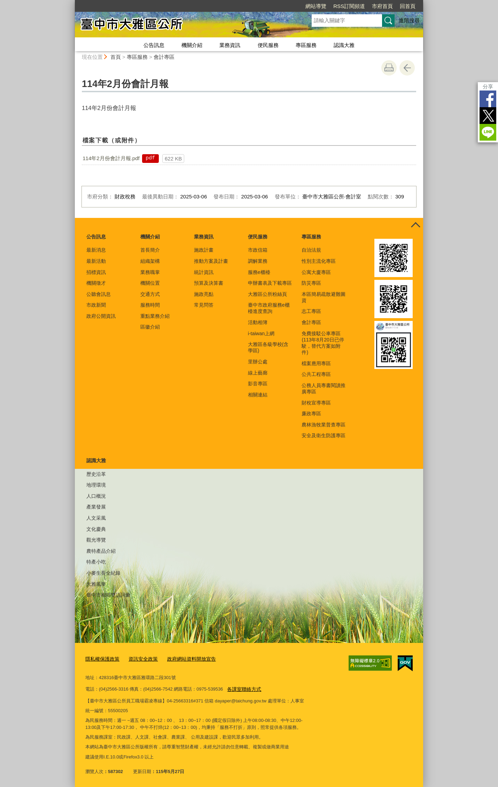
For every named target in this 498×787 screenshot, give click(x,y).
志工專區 (311, 311)
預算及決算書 (208, 283)
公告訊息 (153, 45)
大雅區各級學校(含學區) (268, 347)
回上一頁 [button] (407, 68)
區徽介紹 (150, 327)
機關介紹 (191, 45)
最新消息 (96, 250)
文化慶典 (96, 529)
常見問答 (203, 305)
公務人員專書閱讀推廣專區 (323, 388)
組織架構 (150, 261)
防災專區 (311, 283)
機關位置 (150, 283)
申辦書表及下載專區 (270, 283)
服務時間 (150, 305)
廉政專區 (311, 413)
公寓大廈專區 (316, 272)
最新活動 (96, 261)
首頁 (115, 57)
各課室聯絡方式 (243, 688)
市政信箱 (257, 250)
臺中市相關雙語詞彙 (108, 595)
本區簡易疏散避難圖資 (323, 297)
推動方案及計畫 (211, 261)
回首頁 (407, 6)
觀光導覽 (96, 540)
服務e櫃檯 (259, 272)
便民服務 (268, 45)
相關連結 (257, 395)
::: (72, 3)
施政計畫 (203, 250)
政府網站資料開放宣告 (185, 658)
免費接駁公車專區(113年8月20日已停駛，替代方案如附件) (323, 343)
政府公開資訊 (101, 316)
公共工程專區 (316, 374)
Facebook (488, 98)
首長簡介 (150, 250)
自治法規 (311, 250)
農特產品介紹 (101, 551)
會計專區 (164, 57)
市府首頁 (382, 6)
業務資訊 (229, 45)
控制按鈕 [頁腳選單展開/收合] (415, 225)
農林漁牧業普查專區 (323, 424)
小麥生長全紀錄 (103, 573)
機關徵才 (96, 283)
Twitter (488, 115)
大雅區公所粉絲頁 (267, 294)
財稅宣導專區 (316, 403)
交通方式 (150, 294)
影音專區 (257, 383)
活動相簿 (257, 322)
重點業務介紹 (155, 316)
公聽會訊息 (98, 294)
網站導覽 (315, 6)
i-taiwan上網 (261, 333)
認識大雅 (344, 45)
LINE (488, 132)
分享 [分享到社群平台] (488, 86)
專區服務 (306, 45)
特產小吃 (96, 562)
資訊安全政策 (139, 658)
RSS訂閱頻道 (349, 6)
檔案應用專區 (316, 363)
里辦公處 (257, 361)
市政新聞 (96, 305)
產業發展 (96, 507)
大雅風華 (96, 584)
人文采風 (96, 518)
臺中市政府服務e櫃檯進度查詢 (269, 308)
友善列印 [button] (389, 68)
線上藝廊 (257, 373)
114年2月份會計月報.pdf (111, 158)
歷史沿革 (96, 474)
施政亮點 (203, 294)
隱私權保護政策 (101, 658)
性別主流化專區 (319, 261)
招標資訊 (96, 272)
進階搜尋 (409, 20)
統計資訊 (203, 272)
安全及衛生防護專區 (323, 435)
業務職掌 (150, 272)
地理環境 (96, 485)
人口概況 (96, 496)
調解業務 (257, 261)
